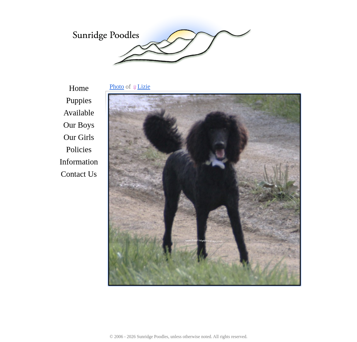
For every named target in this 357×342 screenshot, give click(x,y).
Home (78, 88)
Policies (78, 149)
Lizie (144, 86)
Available (79, 112)
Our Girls (79, 137)
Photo (117, 86)
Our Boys (78, 124)
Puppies (78, 100)
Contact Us (79, 173)
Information (79, 161)
